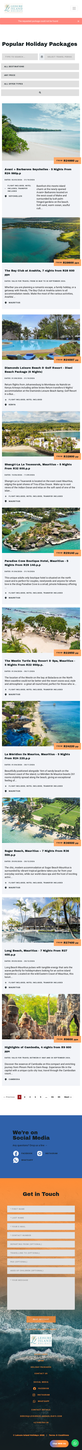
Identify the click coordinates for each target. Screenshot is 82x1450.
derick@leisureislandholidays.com (41, 1416)
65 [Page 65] (59, 1097)
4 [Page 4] (35, 1097)
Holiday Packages (41, 1367)
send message (41, 1319)
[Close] (78, 21)
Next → (68, 1097)
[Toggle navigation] (74, 8)
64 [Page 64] (52, 1097)
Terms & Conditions (59, 1435)
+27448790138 (41, 1422)
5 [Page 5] (40, 1097)
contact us (41, 1373)
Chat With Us (59, 1444)
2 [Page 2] (24, 1097)
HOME (41, 1361)
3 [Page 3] (30, 1097)
